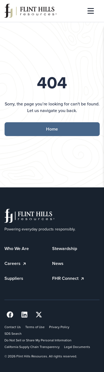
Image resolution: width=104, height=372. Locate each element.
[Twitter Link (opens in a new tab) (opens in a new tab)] (38, 314)
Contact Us (12, 327)
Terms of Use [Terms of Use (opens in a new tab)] (35, 327)
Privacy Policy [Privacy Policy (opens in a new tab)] (59, 327)
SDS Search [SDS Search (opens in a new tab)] (13, 333)
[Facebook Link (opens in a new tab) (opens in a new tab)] (10, 314)
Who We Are (16, 248)
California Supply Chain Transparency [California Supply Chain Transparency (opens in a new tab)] (32, 346)
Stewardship (64, 248)
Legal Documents (77, 346)
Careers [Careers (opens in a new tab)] (15, 263)
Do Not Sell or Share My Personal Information (38, 340)
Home (52, 129)
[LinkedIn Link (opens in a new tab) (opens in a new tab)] (24, 314)
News (58, 263)
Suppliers (13, 278)
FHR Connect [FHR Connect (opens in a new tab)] (68, 278)
